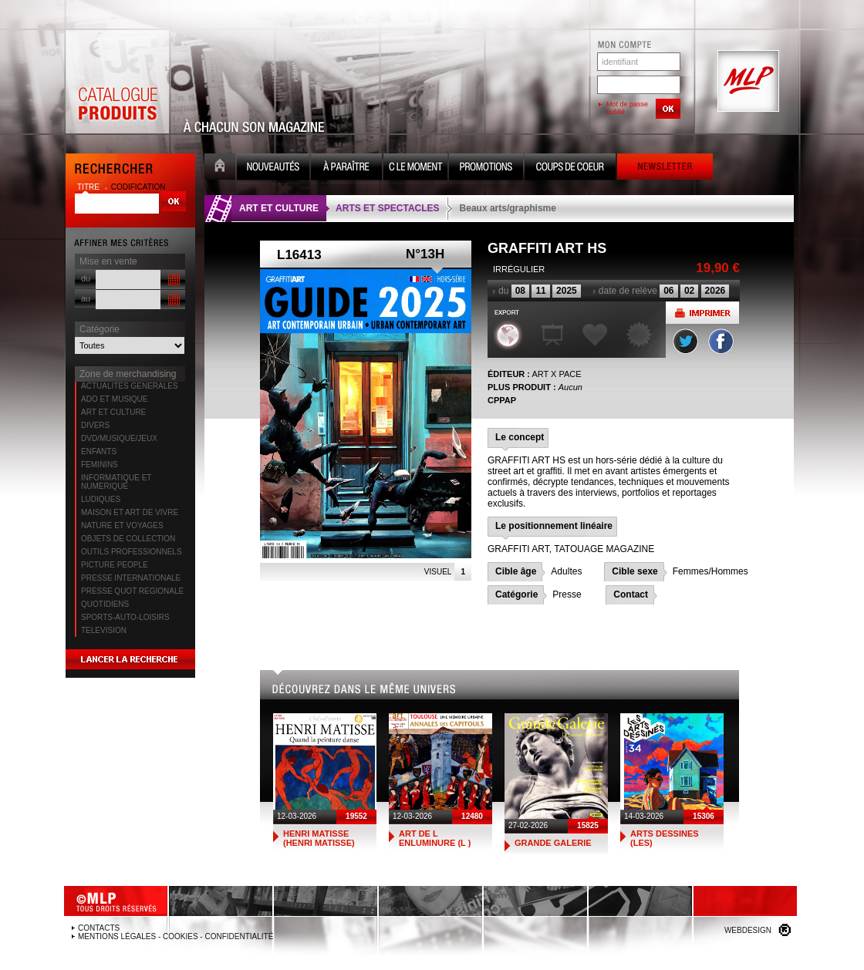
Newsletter (665, 168)
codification (138, 187)
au (85, 298)
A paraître (346, 168)
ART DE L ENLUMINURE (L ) (435, 838)
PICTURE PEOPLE (114, 565)
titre (89, 187)
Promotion (486, 168)
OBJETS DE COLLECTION (128, 538)
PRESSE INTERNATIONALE (131, 578)
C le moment (415, 168)
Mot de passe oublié (627, 108)
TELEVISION (104, 630)
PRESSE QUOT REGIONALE (132, 591)
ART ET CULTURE (113, 412)
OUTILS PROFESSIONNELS (131, 551)
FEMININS (99, 464)
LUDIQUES (100, 499)
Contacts (99, 928)
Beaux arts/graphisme (508, 208)
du (85, 278)
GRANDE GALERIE (553, 842)
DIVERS (95, 425)
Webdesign (747, 930)
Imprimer (702, 312)
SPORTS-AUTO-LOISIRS (125, 617)
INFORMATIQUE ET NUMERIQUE (116, 481)
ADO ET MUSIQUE (114, 399)
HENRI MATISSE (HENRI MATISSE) (319, 838)
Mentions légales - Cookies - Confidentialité (175, 936)
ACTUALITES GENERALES (129, 386)
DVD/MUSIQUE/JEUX (119, 438)
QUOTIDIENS (105, 604)
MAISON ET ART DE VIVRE (129, 512)
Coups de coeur (570, 168)
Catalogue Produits (117, 81)
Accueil (219, 168)
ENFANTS (98, 451)
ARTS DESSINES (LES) (664, 838)
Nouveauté (273, 168)
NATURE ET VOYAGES (122, 525)
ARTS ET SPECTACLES (387, 208)
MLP (746, 81)
